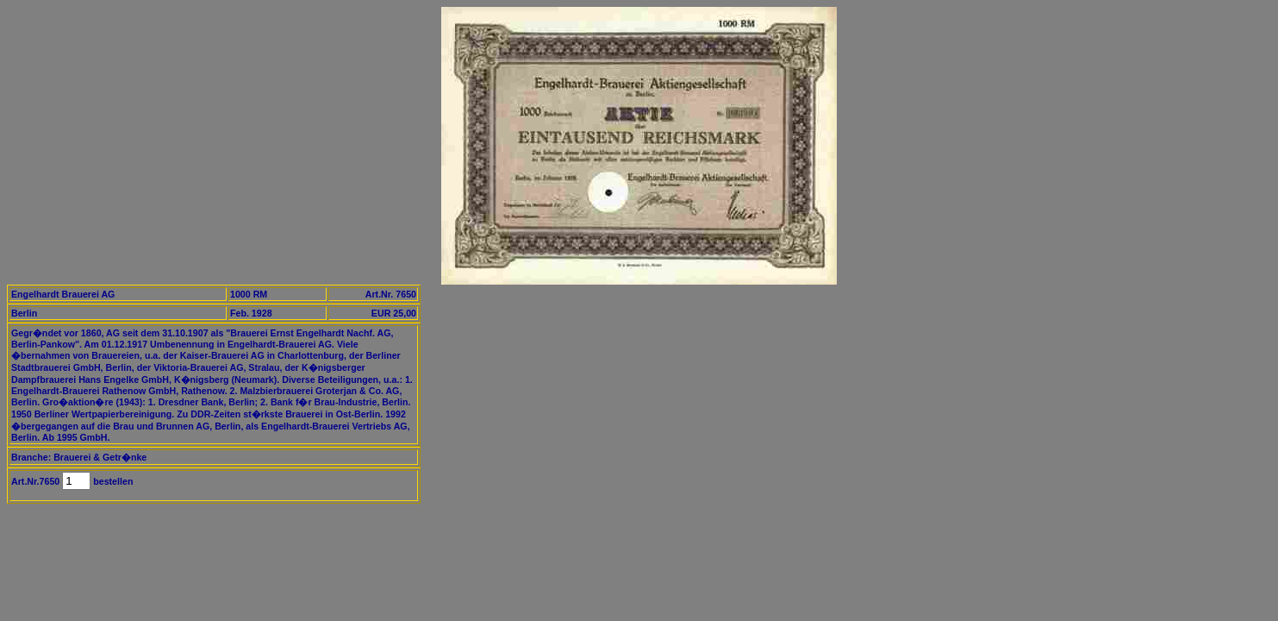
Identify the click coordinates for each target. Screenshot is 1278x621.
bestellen (111, 481)
